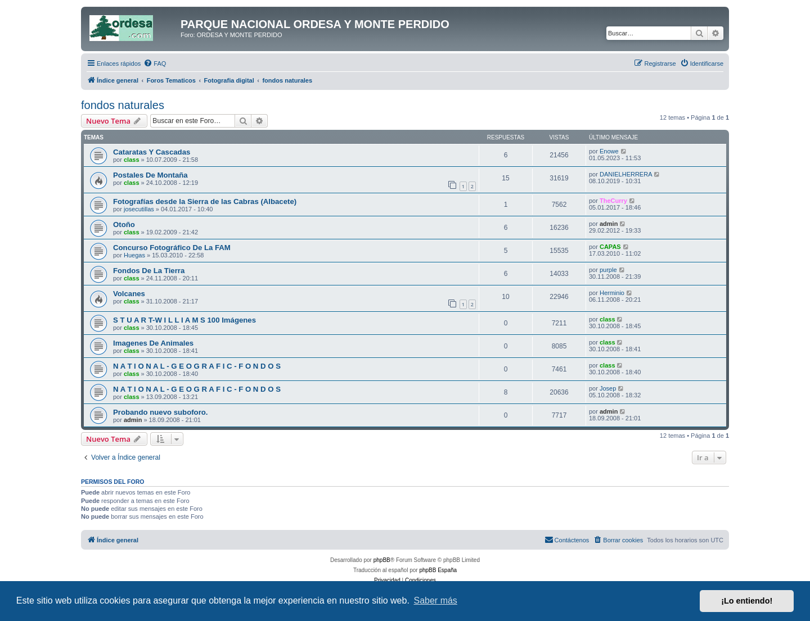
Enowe (609, 151)
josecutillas (139, 209)
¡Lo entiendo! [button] (746, 600)
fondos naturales (122, 105)
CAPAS (610, 246)
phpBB (382, 560)
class (132, 159)
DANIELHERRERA (626, 174)
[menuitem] (154, 63)
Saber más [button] (435, 600)
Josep (608, 388)
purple (608, 269)
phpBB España (438, 570)
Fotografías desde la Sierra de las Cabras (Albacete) (204, 201)
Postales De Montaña (150, 175)
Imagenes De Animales (153, 343)
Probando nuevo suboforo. (160, 412)
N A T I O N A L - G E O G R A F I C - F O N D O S (197, 366)
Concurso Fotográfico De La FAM (172, 247)
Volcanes (129, 293)
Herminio (612, 292)
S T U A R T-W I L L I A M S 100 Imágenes (184, 320)
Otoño (124, 224)
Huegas (134, 255)
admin (609, 223)
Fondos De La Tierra (148, 270)
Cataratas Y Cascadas (151, 152)
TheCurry (613, 200)
